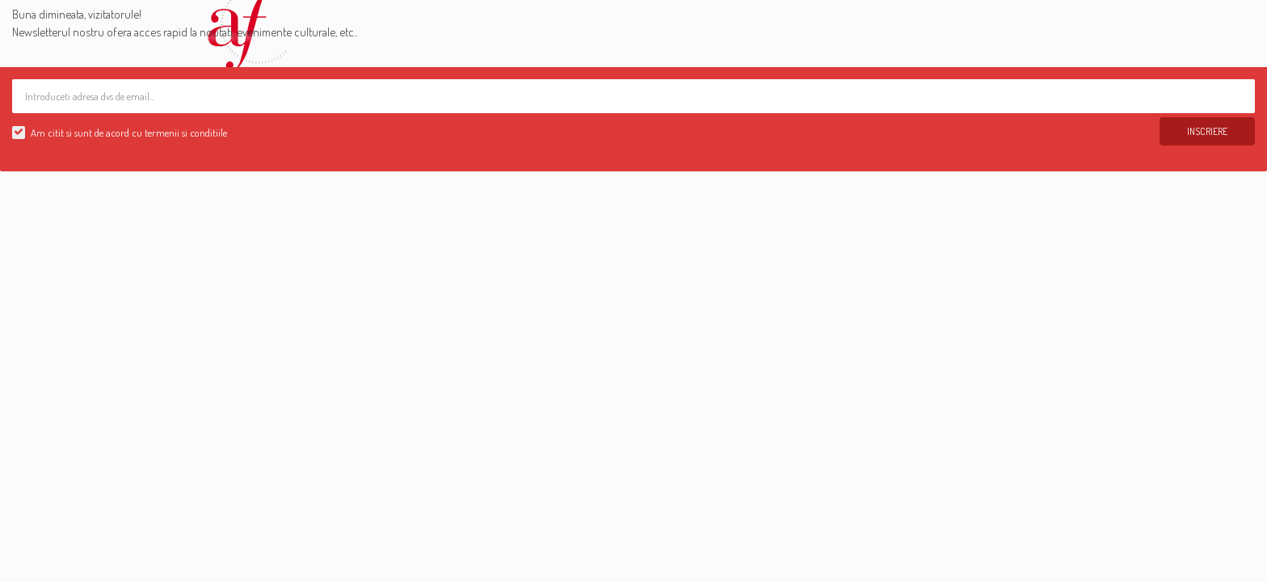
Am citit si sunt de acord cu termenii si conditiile (129, 132)
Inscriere (1207, 131)
